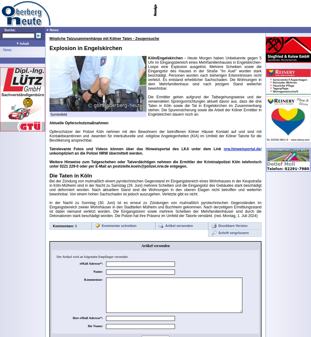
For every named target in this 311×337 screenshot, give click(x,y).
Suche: (10, 30)
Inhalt (23, 43)
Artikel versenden (179, 226)
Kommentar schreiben (119, 226)
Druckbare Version (232, 226)
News (7, 50)
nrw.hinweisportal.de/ (243, 149)
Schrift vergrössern (233, 233)
